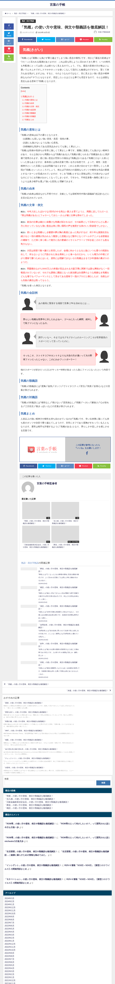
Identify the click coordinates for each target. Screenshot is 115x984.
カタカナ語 (10, 926)
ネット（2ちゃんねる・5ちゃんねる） (22, 974)
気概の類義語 (29, 113)
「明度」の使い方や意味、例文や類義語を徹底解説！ (29, 690)
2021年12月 (10, 874)
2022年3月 (9, 865)
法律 (7, 968)
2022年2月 (9, 868)
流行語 (8, 971)
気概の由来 (28, 103)
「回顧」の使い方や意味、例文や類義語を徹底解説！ (31, 611)
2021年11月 (10, 877)
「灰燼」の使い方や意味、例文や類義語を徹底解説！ (83, 619)
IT (5, 959)
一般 (7, 953)
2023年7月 (9, 816)
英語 (7, 956)
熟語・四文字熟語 (28, 21)
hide (23, 91)
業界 (7, 932)
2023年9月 (9, 810)
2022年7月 (9, 853)
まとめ (8, 910)
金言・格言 (10, 938)
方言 (7, 904)
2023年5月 (9, 823)
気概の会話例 (29, 110)
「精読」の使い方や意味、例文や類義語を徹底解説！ (29, 702)
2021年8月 (9, 886)
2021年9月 (9, 883)
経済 (7, 929)
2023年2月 (9, 832)
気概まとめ (28, 120)
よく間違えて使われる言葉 (17, 947)
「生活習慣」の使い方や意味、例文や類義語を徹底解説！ (31, 745)
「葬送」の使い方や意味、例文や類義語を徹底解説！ (29, 699)
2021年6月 (9, 892)
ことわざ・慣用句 (13, 920)
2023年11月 (10, 804)
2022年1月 (9, 871)
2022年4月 (9, 862)
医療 (7, 965)
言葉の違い (10, 941)
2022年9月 (9, 847)
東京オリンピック (13, 923)
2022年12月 (10, 838)
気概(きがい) (27, 96)
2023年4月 (9, 826)
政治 (7, 935)
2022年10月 (10, 844)
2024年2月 (9, 795)
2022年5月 (9, 859)
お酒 (7, 917)
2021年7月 (9, 889)
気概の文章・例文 (30, 106)
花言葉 (8, 907)
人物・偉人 (10, 944)
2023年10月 (10, 807)
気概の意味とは (29, 100)
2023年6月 (9, 820)
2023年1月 (9, 835)
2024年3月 (9, 792)
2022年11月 (10, 841)
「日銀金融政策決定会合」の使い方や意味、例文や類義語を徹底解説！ (37, 696)
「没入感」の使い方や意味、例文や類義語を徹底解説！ (30, 693)
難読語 (8, 950)
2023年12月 (10, 801)
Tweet (9, 34)
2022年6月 (9, 856)
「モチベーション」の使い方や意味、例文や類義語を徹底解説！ (34, 773)
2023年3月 (9, 829)
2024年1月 (9, 798)
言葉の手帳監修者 (104, 32)
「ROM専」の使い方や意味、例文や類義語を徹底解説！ (30, 717)
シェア (9, 26)
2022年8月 (9, 850)
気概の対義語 (29, 116)
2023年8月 (9, 813)
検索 (7, 673)
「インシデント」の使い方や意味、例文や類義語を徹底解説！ (33, 759)
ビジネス (9, 962)
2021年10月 (10, 880)
